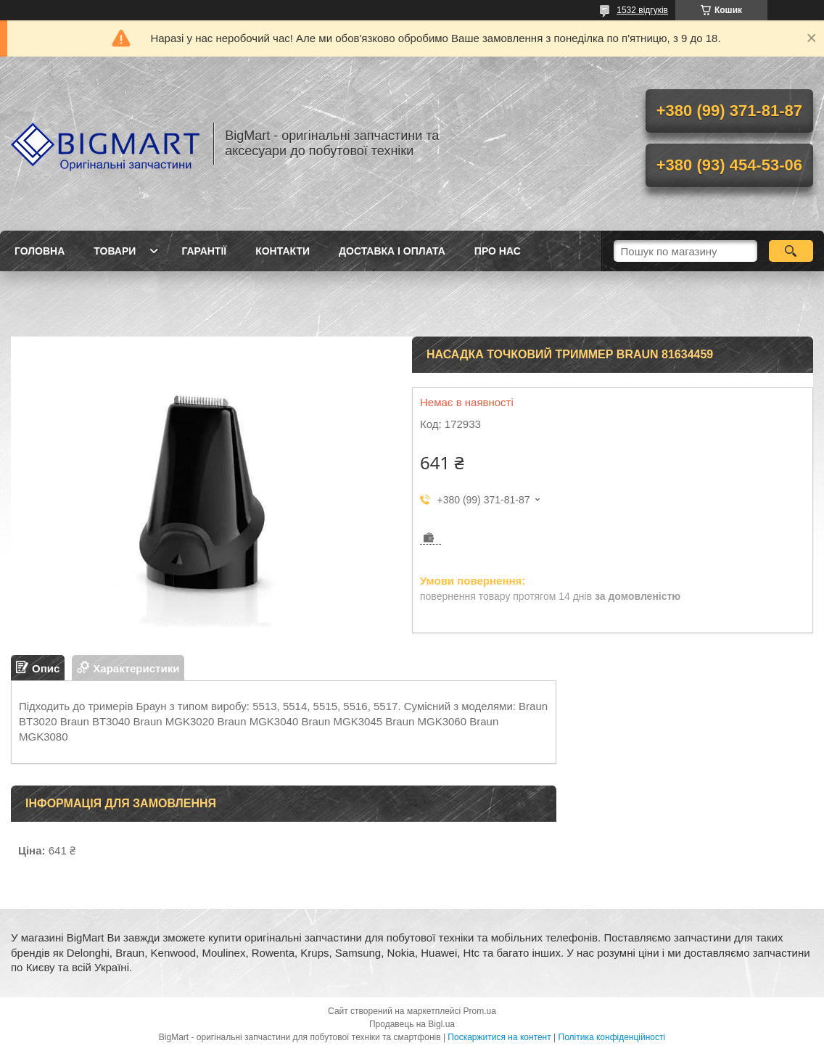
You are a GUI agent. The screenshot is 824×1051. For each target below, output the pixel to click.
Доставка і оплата (392, 251)
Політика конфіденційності (612, 1037)
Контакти (282, 251)
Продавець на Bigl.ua (412, 1024)
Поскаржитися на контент (499, 1037)
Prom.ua (480, 1011)
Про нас (497, 251)
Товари (115, 251)
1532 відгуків (642, 10)
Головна (40, 251)
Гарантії (203, 251)
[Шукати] (791, 251)
